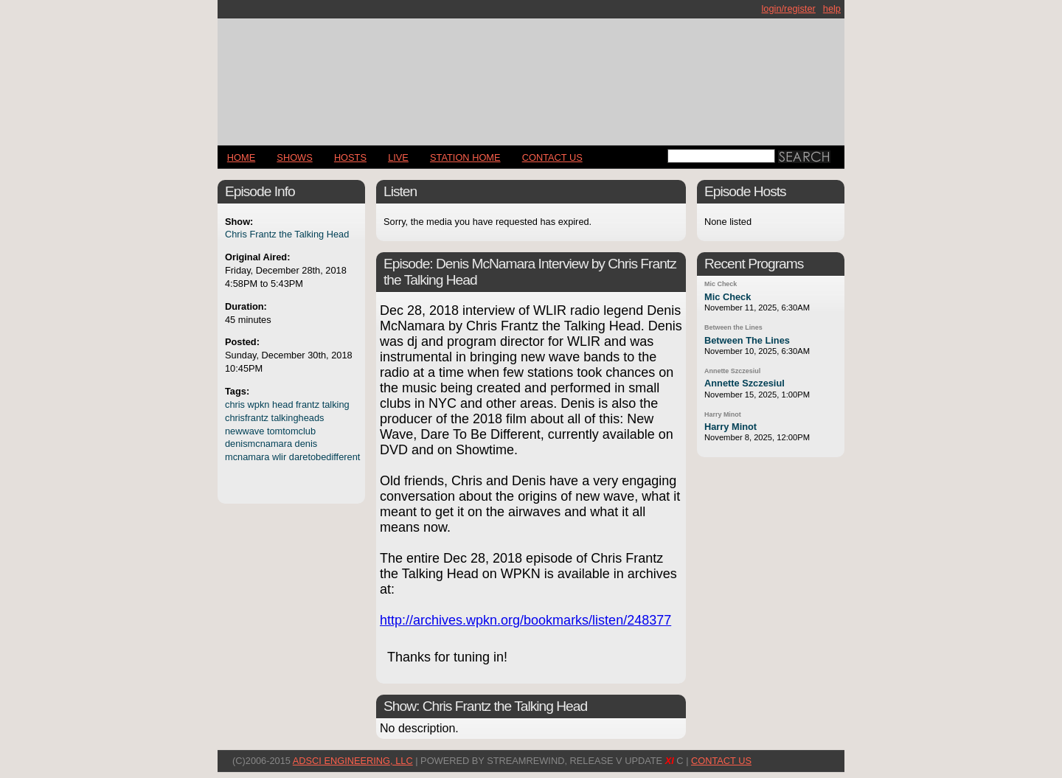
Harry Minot (722, 414)
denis (306, 443)
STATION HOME (465, 157)
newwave (244, 431)
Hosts (350, 157)
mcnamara (247, 456)
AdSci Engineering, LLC (353, 760)
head (282, 404)
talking (336, 404)
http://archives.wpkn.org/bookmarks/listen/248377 (525, 620)
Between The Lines (747, 340)
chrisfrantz (246, 417)
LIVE (398, 157)
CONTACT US (552, 157)
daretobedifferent (325, 456)
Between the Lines (733, 327)
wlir (279, 456)
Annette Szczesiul (732, 371)
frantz (307, 404)
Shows (294, 157)
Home (241, 157)
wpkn (259, 404)
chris (235, 404)
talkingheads (297, 417)
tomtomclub (291, 431)
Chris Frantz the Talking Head (287, 234)
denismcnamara (258, 443)
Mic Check (720, 284)
